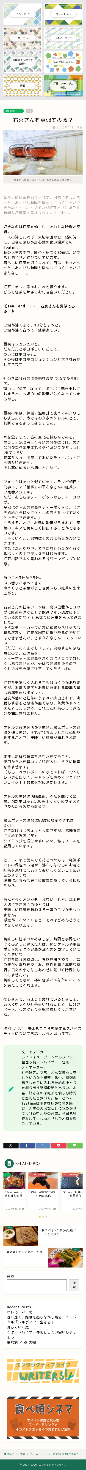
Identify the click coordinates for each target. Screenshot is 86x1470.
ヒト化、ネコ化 (20, 1312)
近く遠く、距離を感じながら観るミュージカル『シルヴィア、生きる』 (42, 1320)
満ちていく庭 (18, 1327)
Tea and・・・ (14, 110)
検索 (10, 1276)
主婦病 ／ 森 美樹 (21, 1342)
